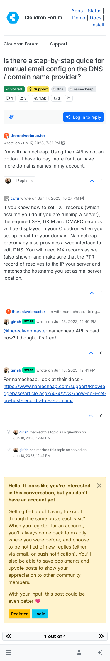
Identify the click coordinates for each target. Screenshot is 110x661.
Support (38, 89)
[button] (8, 653)
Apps (77, 11)
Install (98, 25)
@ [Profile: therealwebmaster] (25, 331)
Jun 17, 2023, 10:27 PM (58, 198)
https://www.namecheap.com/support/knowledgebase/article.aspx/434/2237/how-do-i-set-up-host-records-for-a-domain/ (55, 393)
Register (19, 613)
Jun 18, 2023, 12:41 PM (75, 370)
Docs (95, 18)
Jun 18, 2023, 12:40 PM (75, 321)
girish (16, 321)
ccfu (15, 198)
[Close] (99, 485)
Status (94, 11)
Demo (78, 18)
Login (39, 613)
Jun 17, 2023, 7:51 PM (40, 142)
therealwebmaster (28, 135)
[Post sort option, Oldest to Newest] (11, 116)
